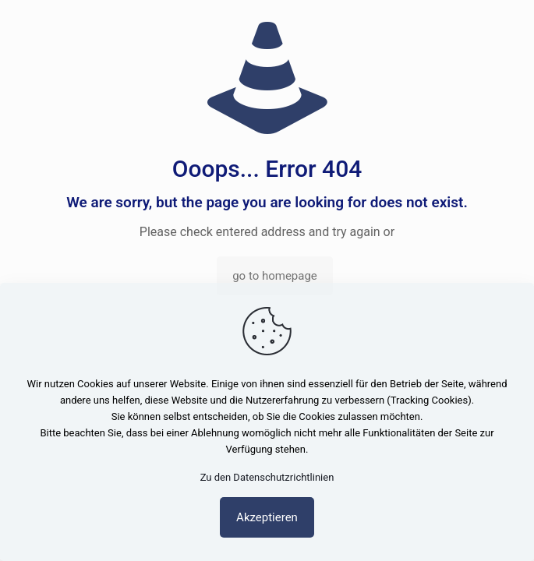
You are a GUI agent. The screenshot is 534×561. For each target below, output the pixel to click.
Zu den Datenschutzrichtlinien (267, 477)
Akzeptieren (267, 517)
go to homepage (274, 276)
